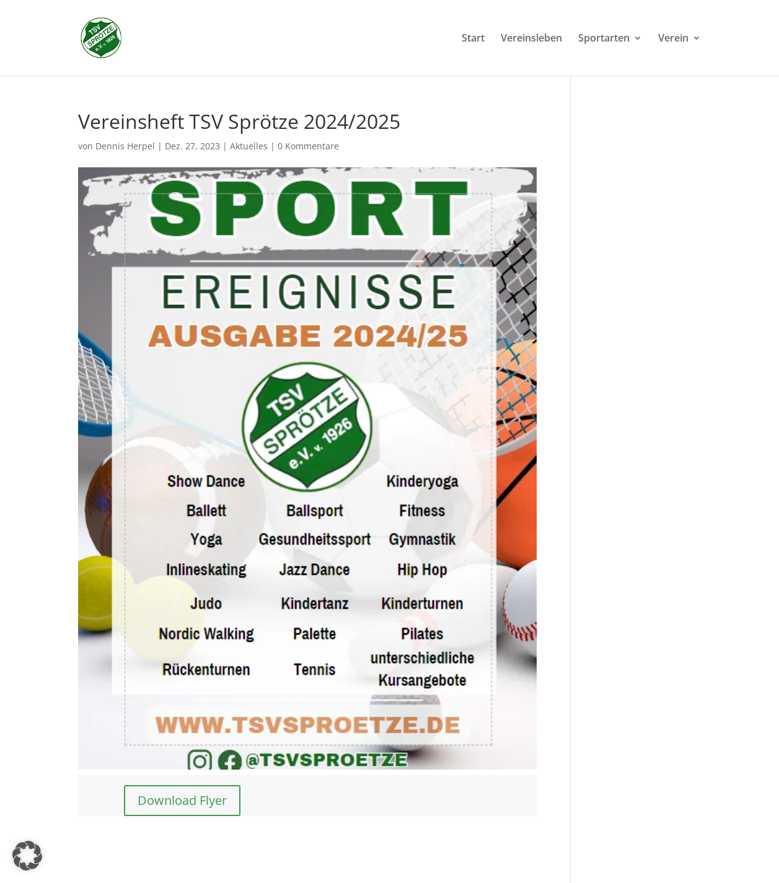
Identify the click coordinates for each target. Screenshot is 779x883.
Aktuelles (249, 146)
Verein (673, 39)
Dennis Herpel (125, 146)
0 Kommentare (308, 146)
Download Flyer (182, 800)
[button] (27, 855)
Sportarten (604, 39)
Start (473, 39)
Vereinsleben (531, 39)
